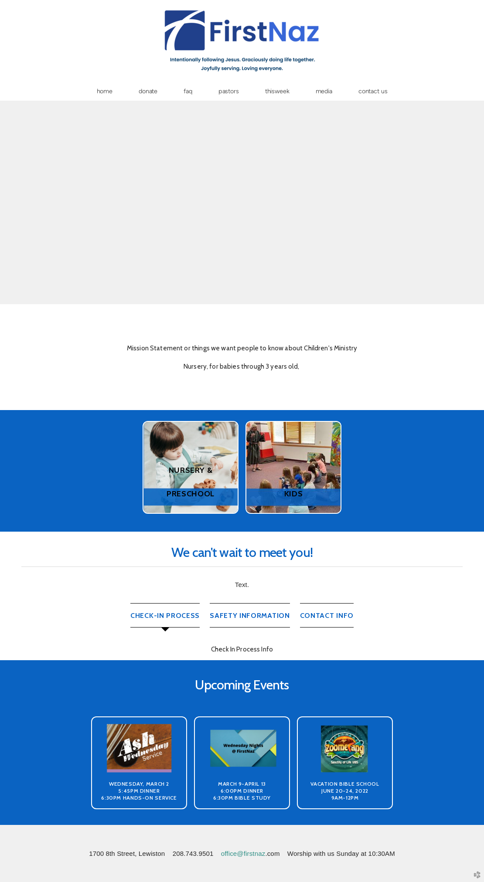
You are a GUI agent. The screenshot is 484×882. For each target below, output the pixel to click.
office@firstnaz (243, 853)
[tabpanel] (242, 649)
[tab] (165, 615)
